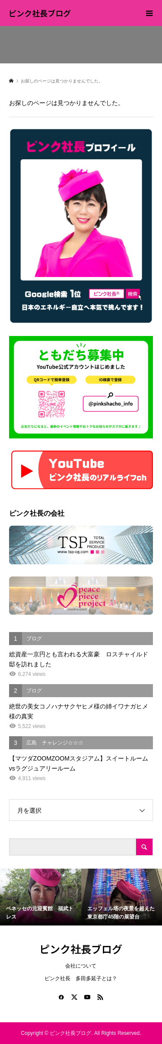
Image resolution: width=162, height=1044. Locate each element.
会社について (80, 966)
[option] (40, 897)
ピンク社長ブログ (40, 13)
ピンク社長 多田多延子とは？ (80, 978)
